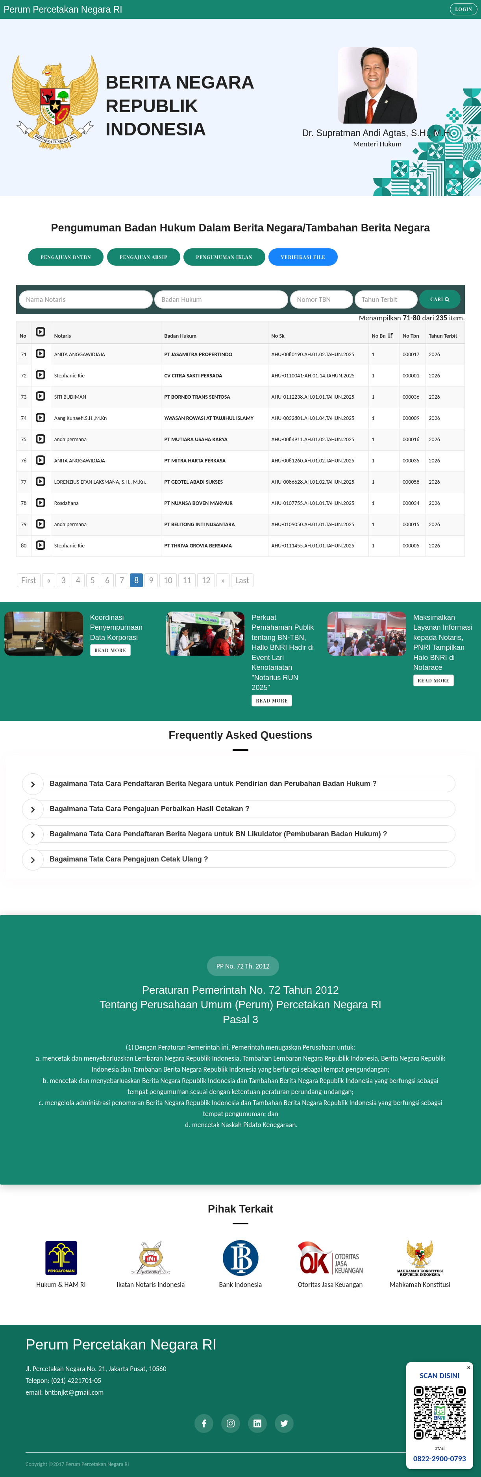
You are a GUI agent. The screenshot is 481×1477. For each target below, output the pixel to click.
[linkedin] (257, 1423)
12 (206, 580)
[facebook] (203, 1423)
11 (187, 580)
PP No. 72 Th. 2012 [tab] (243, 966)
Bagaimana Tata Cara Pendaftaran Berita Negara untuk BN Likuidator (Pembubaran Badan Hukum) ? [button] (218, 834)
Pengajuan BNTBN (66, 257)
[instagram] (230, 1423)
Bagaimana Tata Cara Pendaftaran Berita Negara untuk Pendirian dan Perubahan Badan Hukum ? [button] (213, 783)
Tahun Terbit (443, 336)
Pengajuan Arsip (144, 257)
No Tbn (411, 336)
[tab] (242, 783)
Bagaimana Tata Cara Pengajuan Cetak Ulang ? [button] (129, 859)
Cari (440, 299)
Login (463, 9)
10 (168, 580)
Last (242, 580)
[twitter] (284, 1423)
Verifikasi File (303, 257)
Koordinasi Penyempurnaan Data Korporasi (116, 627)
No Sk (278, 336)
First (28, 580)
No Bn (379, 336)
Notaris (62, 336)
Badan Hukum (181, 336)
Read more (110, 650)
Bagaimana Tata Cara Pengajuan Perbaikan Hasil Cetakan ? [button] (150, 809)
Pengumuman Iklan (224, 257)
